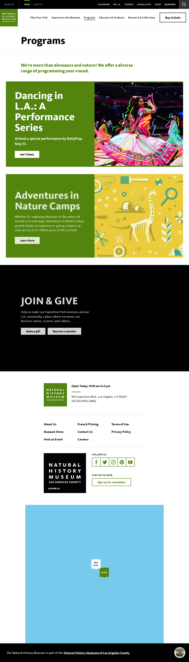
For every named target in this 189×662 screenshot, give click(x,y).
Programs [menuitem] (89, 17)
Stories (129, 4)
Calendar (104, 4)
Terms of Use (120, 424)
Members (170, 4)
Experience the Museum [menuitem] (65, 17)
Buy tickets (173, 17)
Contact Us (85, 432)
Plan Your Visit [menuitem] (39, 17)
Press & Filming (88, 424)
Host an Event (53, 439)
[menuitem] (9, 4)
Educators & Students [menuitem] (111, 17)
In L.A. (117, 4)
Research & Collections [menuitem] (141, 17)
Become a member (64, 336)
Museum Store (53, 432)
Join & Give (144, 4)
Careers (83, 439)
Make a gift (33, 336)
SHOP (158, 4)
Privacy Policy (121, 432)
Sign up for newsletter (111, 482)
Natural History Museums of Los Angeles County (97, 653)
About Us (50, 424)
